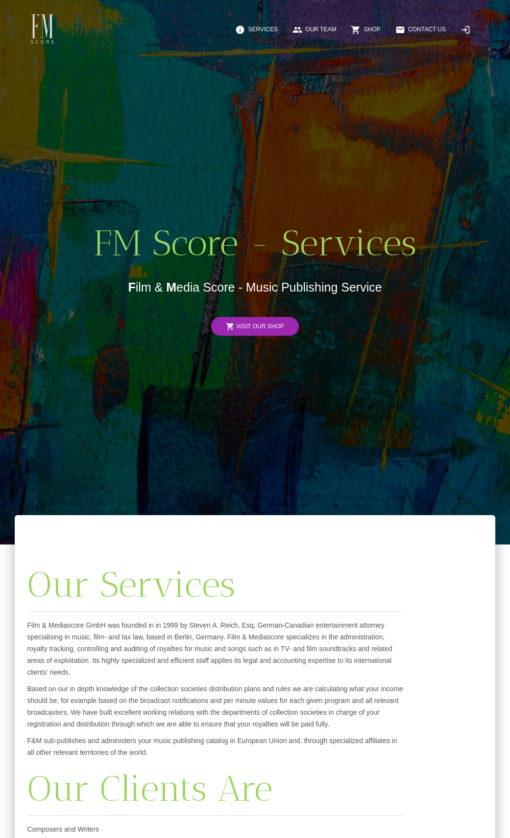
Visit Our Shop (255, 326)
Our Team (314, 30)
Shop (365, 30)
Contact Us (420, 30)
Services (256, 30)
